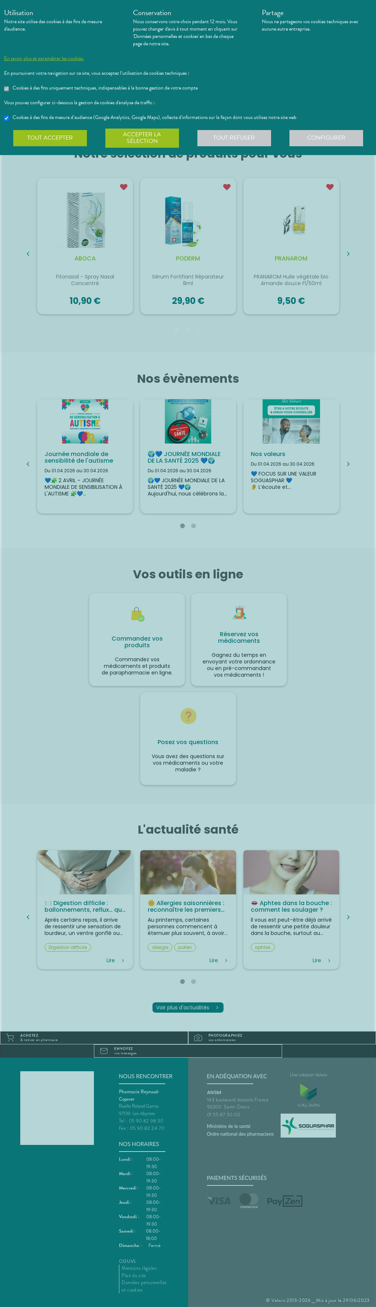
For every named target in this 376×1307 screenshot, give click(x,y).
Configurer (326, 137)
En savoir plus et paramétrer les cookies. (44, 58)
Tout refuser (234, 137)
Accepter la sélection (142, 138)
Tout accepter (50, 137)
